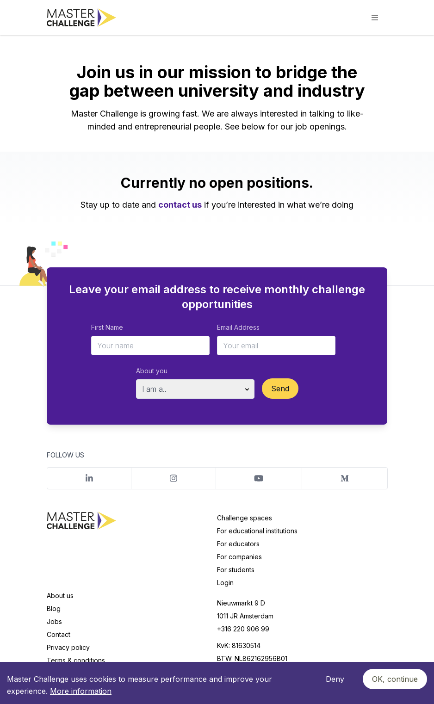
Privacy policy (68, 647)
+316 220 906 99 (243, 629)
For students (235, 570)
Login (225, 583)
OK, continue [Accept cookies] (395, 679)
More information (81, 691)
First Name (107, 327)
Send (280, 388)
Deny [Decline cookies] (335, 679)
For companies (239, 557)
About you (151, 371)
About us (60, 595)
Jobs (54, 621)
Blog (54, 608)
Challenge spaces (244, 518)
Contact (58, 634)
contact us (180, 205)
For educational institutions (257, 531)
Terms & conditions (76, 660)
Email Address (238, 327)
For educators (238, 544)
